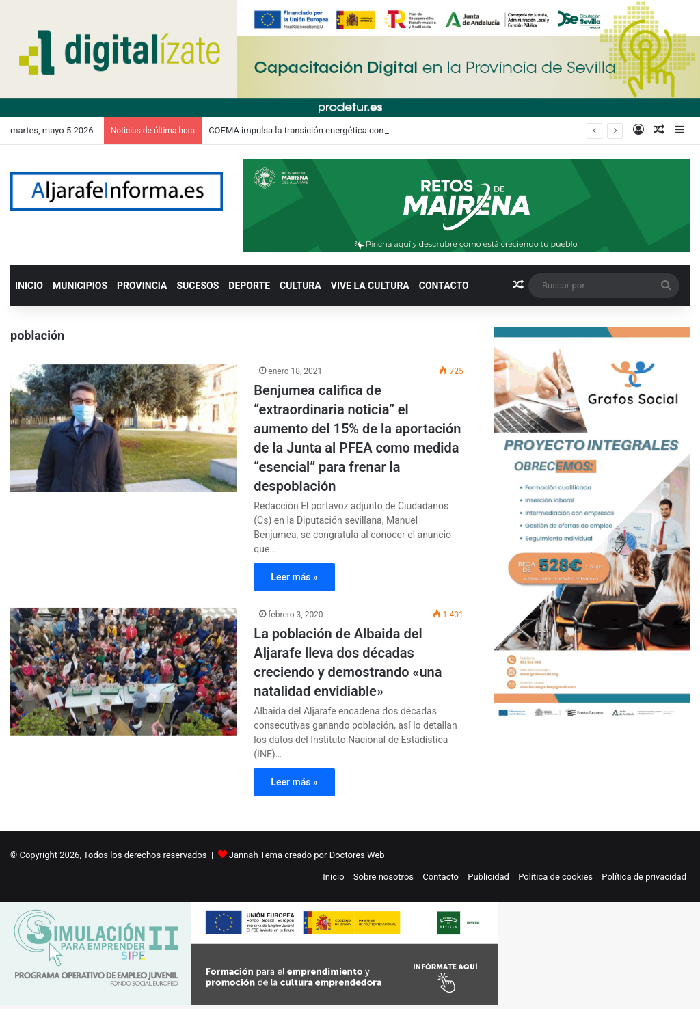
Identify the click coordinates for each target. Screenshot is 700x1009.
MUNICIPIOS (80, 285)
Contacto (440, 877)
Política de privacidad (644, 877)
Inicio (333, 877)
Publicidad (488, 877)
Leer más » (294, 576)
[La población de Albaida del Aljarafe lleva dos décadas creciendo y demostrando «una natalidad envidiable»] (123, 672)
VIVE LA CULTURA (370, 285)
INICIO (29, 285)
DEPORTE (249, 285)
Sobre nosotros (383, 877)
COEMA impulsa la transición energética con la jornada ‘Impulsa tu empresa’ (358, 130)
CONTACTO (444, 285)
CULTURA (300, 285)
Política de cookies (555, 877)
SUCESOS (198, 285)
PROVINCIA (142, 285)
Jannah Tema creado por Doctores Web (307, 855)
